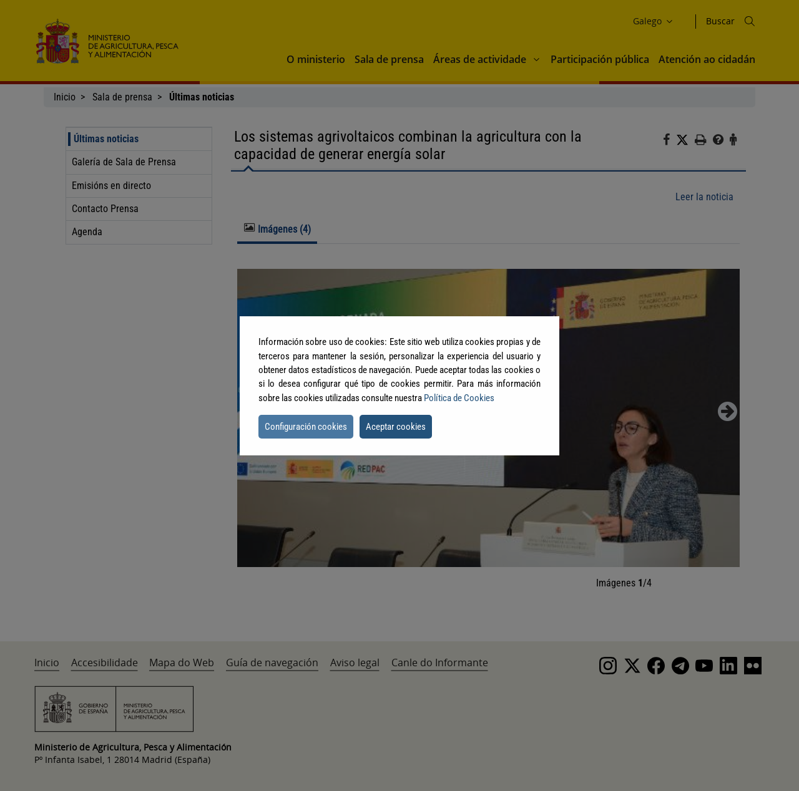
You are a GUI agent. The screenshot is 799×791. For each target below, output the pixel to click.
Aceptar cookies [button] (396, 426)
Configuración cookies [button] (306, 426)
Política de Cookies (459, 398)
